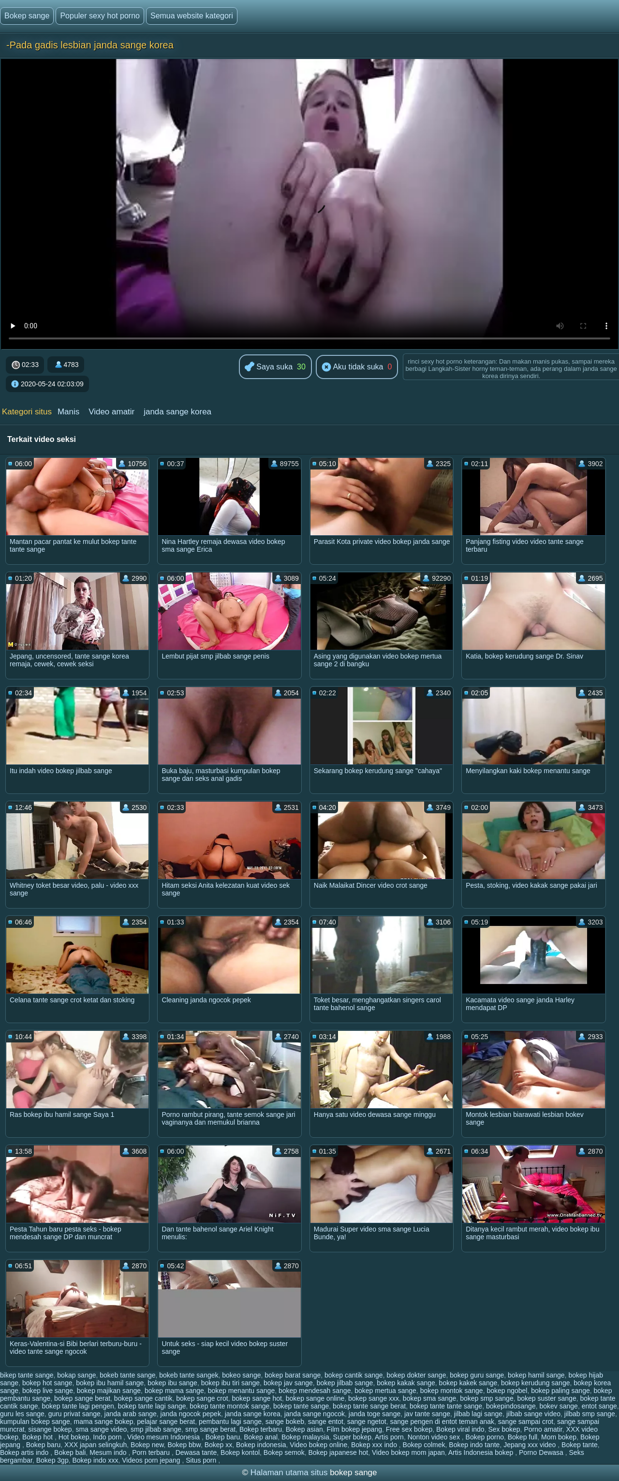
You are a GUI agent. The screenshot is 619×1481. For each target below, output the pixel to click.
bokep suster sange (546, 1398)
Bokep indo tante (474, 1445)
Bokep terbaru (260, 1429)
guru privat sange (74, 1414)
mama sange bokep (103, 1421)
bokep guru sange (477, 1375)
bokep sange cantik (143, 1398)
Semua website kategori (191, 16)
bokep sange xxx (373, 1398)
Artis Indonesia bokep (482, 1452)
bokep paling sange (560, 1390)
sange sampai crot (525, 1421)
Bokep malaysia (305, 1437)
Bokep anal (261, 1437)
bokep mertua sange (385, 1390)
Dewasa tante (196, 1452)
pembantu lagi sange (230, 1421)
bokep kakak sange (406, 1383)
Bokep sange (26, 16)
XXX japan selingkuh (95, 1445)
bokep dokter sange (416, 1375)
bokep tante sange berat (369, 1406)
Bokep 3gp (52, 1460)
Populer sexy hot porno (100, 16)
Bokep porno (485, 1437)
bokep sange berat (82, 1398)
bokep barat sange (293, 1375)
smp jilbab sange (156, 1429)
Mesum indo (108, 1452)
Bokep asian (304, 1429)
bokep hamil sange (536, 1375)
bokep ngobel (506, 1390)
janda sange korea (177, 411)
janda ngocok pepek (191, 1414)
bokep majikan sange (109, 1390)
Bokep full (522, 1437)
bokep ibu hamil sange (110, 1383)
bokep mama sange (174, 1390)
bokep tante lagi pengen (78, 1406)
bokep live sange (47, 1390)
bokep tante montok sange (229, 1406)
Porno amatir (543, 1429)
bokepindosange (511, 1406)
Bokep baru (223, 1437)
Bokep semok (284, 1452)
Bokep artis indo (25, 1452)
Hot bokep (74, 1437)
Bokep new (147, 1445)
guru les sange (22, 1414)
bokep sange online (315, 1398)
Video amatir (111, 411)
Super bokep (352, 1437)
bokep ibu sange (172, 1383)
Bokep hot (38, 1437)
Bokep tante (579, 1445)
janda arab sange (130, 1414)
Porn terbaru (152, 1452)
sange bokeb (284, 1421)
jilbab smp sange (589, 1414)
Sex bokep (504, 1429)
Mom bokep (558, 1437)
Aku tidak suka (352, 367)
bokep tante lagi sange (152, 1406)
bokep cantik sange (353, 1375)
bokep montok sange (451, 1390)
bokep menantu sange (241, 1390)
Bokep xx (219, 1445)
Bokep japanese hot (338, 1452)
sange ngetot (366, 1421)
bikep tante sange (27, 1375)
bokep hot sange (47, 1383)
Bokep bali (70, 1452)
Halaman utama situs (289, 1472)
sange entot (325, 1421)
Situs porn (202, 1460)
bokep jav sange (288, 1383)
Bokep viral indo (460, 1429)
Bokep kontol (240, 1452)
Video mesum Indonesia (164, 1437)
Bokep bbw (184, 1445)
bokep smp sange (487, 1398)
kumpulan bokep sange (35, 1421)
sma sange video (101, 1429)
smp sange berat (210, 1429)
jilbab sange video (533, 1414)
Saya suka (269, 367)
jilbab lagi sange (478, 1414)
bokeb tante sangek (188, 1375)
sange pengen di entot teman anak (442, 1421)
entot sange (599, 1406)
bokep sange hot (257, 1398)
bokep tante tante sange (446, 1406)
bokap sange (76, 1375)
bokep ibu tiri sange (230, 1383)
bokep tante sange (301, 1406)
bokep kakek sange (468, 1383)
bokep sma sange (430, 1398)
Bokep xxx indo (375, 1445)
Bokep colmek (424, 1445)
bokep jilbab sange (345, 1383)
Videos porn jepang (152, 1460)
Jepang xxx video (530, 1445)
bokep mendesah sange (315, 1390)
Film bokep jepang (354, 1429)
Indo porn (108, 1437)
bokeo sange (241, 1375)
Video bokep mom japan (408, 1452)
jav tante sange (427, 1414)
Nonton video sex (435, 1437)
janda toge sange (374, 1414)
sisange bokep (50, 1429)
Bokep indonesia (261, 1445)
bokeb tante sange (127, 1375)
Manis (68, 411)
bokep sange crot (202, 1398)
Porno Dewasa (542, 1452)
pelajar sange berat (166, 1421)
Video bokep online (318, 1445)
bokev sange (558, 1406)
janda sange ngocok (314, 1414)
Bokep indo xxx (95, 1460)
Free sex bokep (409, 1429)
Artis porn (389, 1437)
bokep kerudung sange (535, 1383)
